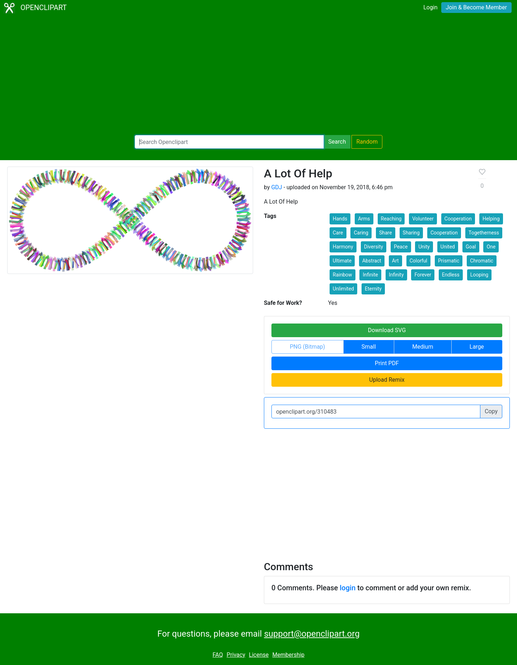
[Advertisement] (258, 75)
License (259, 654)
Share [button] (385, 233)
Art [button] (395, 261)
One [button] (490, 247)
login (347, 587)
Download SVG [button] (387, 330)
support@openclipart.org (311, 634)
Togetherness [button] (484, 233)
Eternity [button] (373, 289)
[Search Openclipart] (229, 142)
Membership (288, 654)
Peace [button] (401, 247)
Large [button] (477, 346)
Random (367, 141)
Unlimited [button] (343, 289)
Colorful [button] (418, 261)
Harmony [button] (343, 247)
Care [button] (338, 233)
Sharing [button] (411, 233)
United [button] (448, 247)
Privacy (236, 654)
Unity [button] (423, 247)
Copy (491, 411)
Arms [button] (364, 219)
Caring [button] (361, 233)
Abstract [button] (371, 261)
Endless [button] (451, 275)
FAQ (218, 654)
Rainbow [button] (342, 275)
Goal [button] (471, 247)
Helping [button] (491, 219)
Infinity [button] (396, 275)
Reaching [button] (391, 219)
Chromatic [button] (481, 261)
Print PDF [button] (387, 363)
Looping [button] (479, 275)
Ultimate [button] (342, 261)
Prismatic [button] (448, 261)
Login (430, 7)
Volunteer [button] (423, 219)
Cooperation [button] (458, 219)
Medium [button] (422, 346)
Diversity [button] (373, 247)
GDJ (276, 187)
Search (337, 141)
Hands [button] (340, 219)
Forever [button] (422, 275)
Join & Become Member (476, 7)
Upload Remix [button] (386, 379)
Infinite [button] (370, 275)
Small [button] (369, 346)
